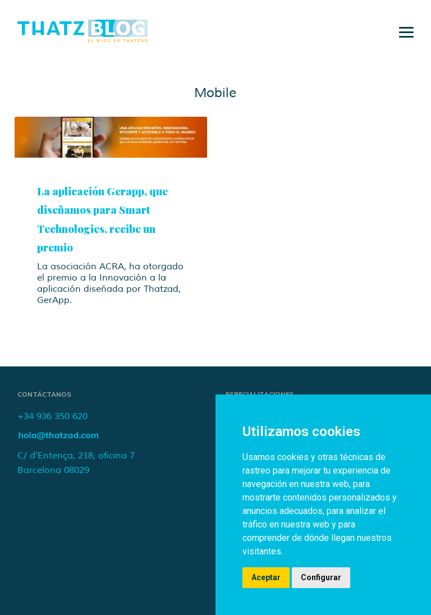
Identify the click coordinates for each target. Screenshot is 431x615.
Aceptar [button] (266, 577)
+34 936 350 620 (52, 416)
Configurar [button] (321, 577)
